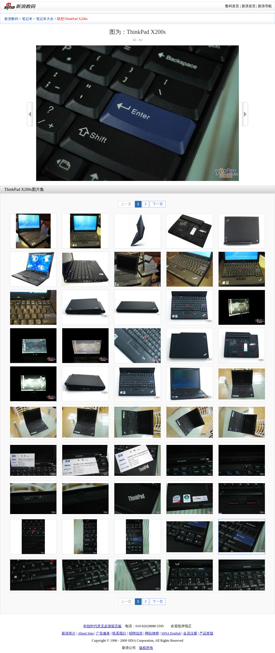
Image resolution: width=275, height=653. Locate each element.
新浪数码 (11, 19)
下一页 (158, 204)
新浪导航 (265, 6)
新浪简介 (69, 633)
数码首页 (232, 6)
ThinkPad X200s (18, 189)
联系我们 (119, 633)
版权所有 (146, 648)
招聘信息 (136, 633)
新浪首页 (249, 6)
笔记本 (27, 19)
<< (30, 114)
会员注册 (190, 633)
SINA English (171, 633)
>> (245, 114)
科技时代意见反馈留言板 (102, 626)
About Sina (86, 633)
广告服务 (103, 633)
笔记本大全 (45, 19)
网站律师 (152, 633)
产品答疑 (206, 633)
